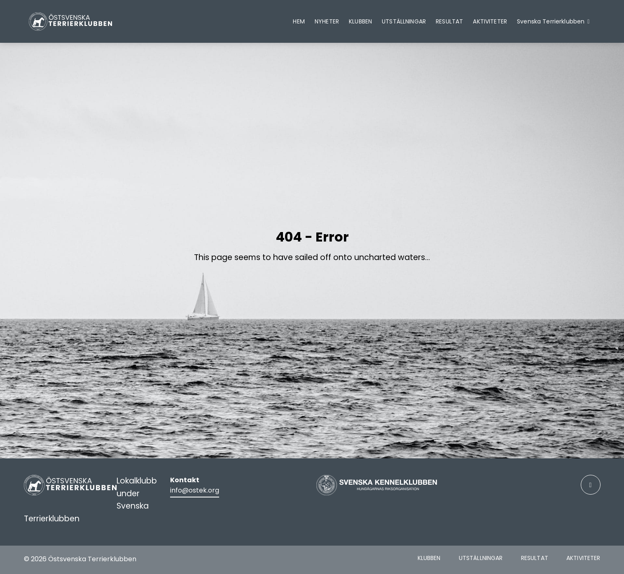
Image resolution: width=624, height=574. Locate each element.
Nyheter (327, 21)
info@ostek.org (194, 490)
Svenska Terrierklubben (550, 21)
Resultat (449, 21)
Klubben (360, 21)
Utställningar (404, 21)
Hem (298, 21)
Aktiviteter (490, 21)
